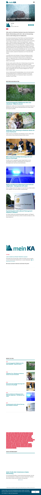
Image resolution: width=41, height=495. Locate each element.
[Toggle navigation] (34, 2)
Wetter (30, 435)
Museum (15, 437)
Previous (7, 459)
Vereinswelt (18, 445)
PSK (22, 434)
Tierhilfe (22, 435)
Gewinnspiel (25, 437)
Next (33, 459)
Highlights (20, 442)
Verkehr (7, 439)
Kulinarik (10, 435)
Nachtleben (8, 442)
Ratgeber (24, 439)
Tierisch (31, 434)
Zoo (7, 435)
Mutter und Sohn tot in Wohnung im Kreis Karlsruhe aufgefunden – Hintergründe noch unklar (20, 185)
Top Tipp (30, 445)
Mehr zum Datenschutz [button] (13, 493)
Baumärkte (29, 446)
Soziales (17, 438)
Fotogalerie (8, 446)
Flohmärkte (14, 446)
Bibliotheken (8, 445)
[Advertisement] (20, 232)
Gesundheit (20, 437)
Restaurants (30, 438)
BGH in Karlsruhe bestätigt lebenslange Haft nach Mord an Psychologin (19, 157)
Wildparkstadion (14, 442)
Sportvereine (25, 442)
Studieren (8, 438)
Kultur (19, 434)
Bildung (19, 435)
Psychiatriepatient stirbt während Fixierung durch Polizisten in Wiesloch (19, 211)
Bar (14, 443)
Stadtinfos (8, 434)
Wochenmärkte (24, 446)
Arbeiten (25, 438)
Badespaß (8, 437)
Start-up (29, 443)
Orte (20, 441)
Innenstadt (17, 441)
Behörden (24, 441)
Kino (12, 437)
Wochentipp (13, 438)
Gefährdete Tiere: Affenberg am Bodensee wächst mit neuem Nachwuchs (20, 131)
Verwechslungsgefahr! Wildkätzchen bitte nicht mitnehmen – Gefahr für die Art (18, 103)
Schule (21, 438)
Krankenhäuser (19, 439)
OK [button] (35, 491)
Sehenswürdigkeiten (10, 441)
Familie (29, 437)
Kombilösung (26, 434)
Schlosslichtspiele (24, 443)
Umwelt (26, 435)
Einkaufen (15, 435)
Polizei (12, 434)
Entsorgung (18, 443)
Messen (16, 434)
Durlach (13, 445)
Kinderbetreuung (9, 443)
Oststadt (22, 445)
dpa (11, 25)
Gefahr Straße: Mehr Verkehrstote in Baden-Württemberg (17, 472)
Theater (32, 439)
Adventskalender (30, 441)
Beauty (26, 445)
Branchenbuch (12, 439)
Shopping (28, 439)
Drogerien (18, 446)
